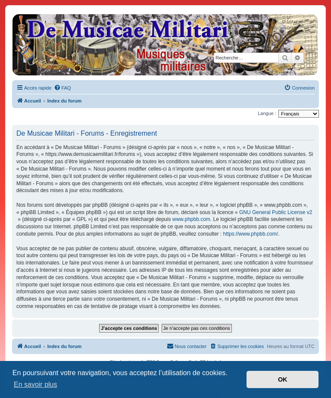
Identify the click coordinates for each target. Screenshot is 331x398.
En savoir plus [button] (35, 384)
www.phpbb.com (191, 219)
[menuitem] (62, 88)
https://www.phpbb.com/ (250, 234)
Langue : (267, 113)
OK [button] (282, 379)
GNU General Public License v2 (275, 212)
